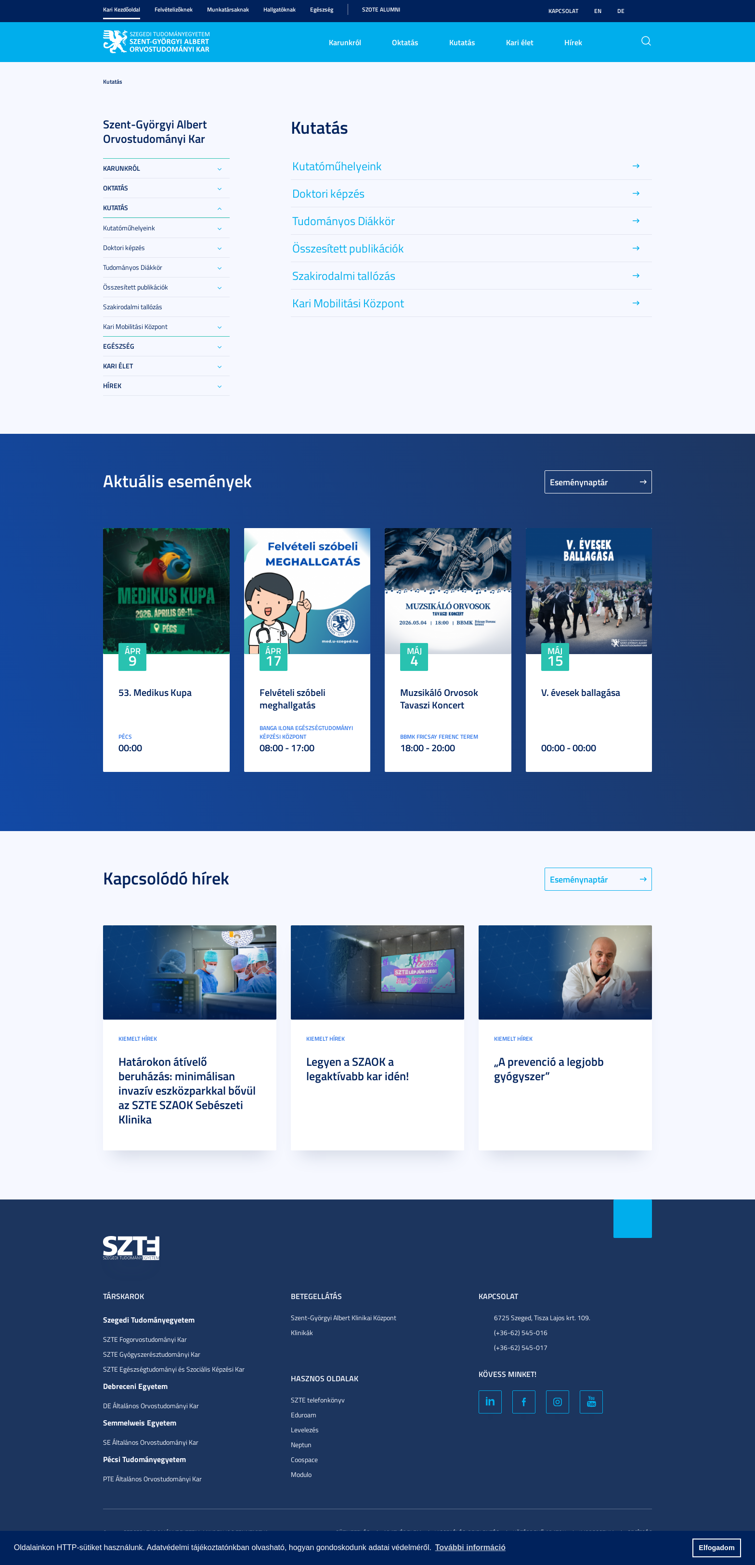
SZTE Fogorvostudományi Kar (145, 1339)
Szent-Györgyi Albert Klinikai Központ (343, 1317)
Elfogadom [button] (716, 1548)
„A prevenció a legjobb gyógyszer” (549, 1068)
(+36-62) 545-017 (520, 1347)
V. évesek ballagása (580, 692)
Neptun (301, 1444)
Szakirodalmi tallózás (132, 306)
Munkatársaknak (228, 9)
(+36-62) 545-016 (520, 1332)
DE (621, 11)
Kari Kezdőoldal (121, 9)
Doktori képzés (124, 247)
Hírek (573, 42)
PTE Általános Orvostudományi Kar (152, 1478)
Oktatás (405, 42)
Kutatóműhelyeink (129, 227)
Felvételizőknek (174, 9)
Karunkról (345, 42)
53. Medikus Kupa (155, 692)
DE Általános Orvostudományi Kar (151, 1405)
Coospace (304, 1459)
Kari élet (520, 42)
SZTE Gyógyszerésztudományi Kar (151, 1354)
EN (597, 11)
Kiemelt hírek (137, 1039)
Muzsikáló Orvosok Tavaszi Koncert (439, 698)
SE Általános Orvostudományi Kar (150, 1442)
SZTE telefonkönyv (318, 1399)
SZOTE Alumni (381, 9)
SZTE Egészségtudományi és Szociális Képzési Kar (174, 1369)
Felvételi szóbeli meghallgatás (292, 698)
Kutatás (462, 42)
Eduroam (303, 1414)
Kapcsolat (563, 11)
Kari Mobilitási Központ (135, 326)
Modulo (301, 1474)
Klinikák (302, 1332)
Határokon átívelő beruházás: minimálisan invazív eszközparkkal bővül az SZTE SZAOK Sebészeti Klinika (187, 1090)
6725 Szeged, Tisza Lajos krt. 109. (542, 1317)
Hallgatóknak (279, 9)
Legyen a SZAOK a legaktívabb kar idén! (357, 1068)
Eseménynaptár (579, 482)
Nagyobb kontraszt (646, 11)
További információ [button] (470, 1547)
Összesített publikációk (135, 286)
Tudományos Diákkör (132, 267)
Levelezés (305, 1429)
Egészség (321, 9)
